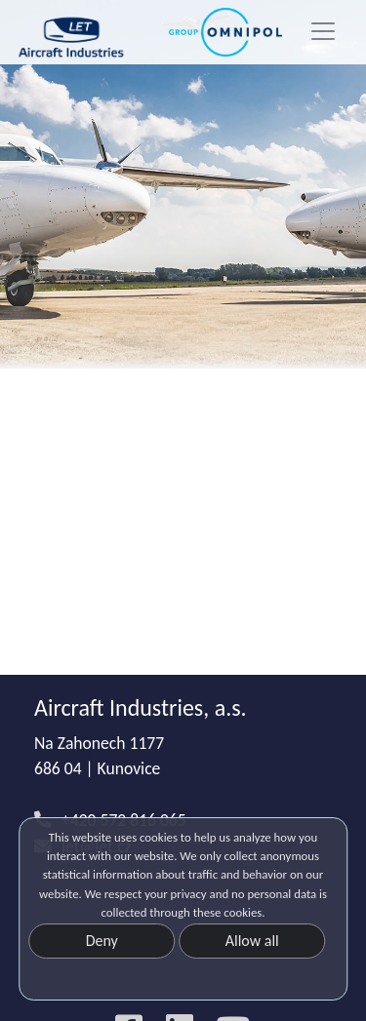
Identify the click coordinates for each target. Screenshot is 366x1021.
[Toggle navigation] (323, 31)
